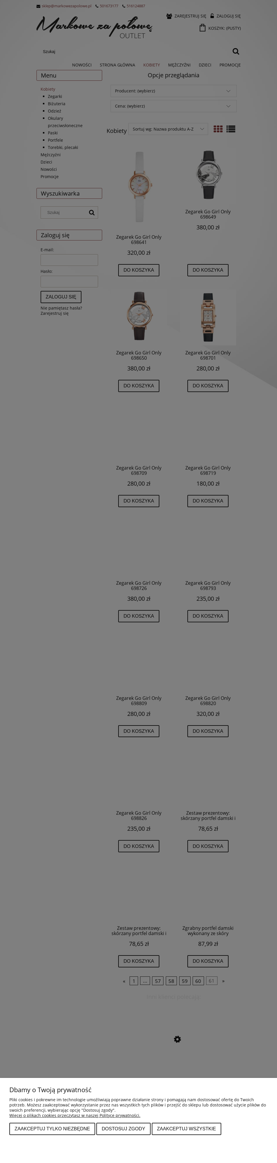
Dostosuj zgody (123, 1128)
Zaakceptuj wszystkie (186, 1128)
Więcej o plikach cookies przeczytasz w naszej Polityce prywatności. (74, 1115)
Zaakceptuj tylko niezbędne (52, 1128)
